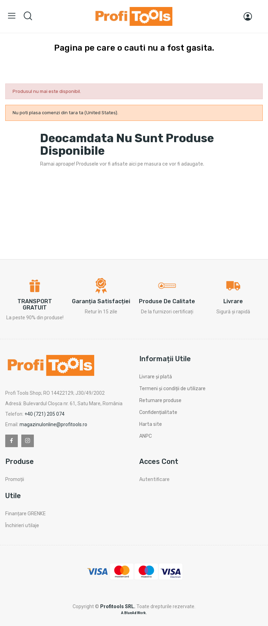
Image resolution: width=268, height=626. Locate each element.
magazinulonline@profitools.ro (53, 424)
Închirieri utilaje (22, 526)
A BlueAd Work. (134, 613)
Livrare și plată (155, 377)
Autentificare (154, 479)
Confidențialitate (158, 412)
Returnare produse (160, 400)
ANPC (145, 436)
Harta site (150, 424)
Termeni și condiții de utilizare (172, 389)
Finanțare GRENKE (25, 514)
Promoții (14, 479)
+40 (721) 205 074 (44, 414)
